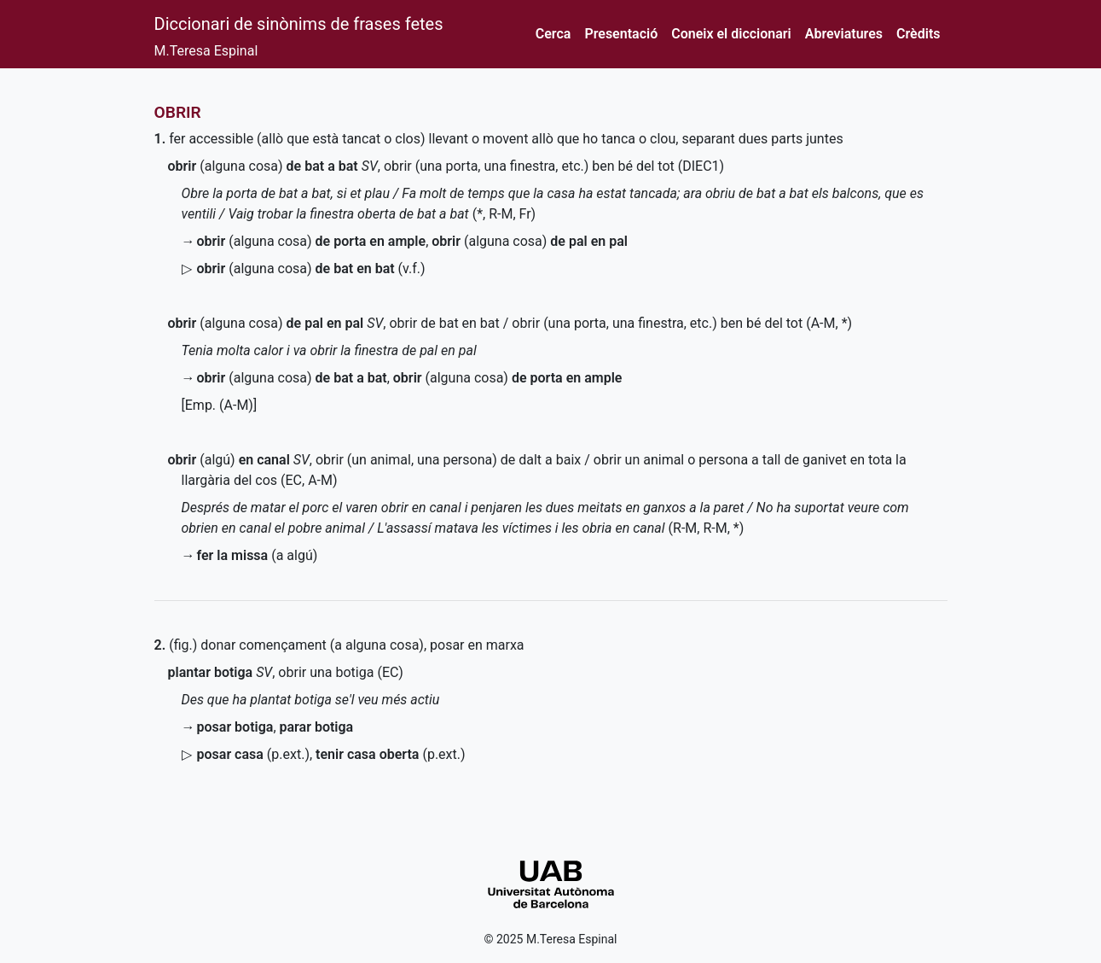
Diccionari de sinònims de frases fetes (298, 24)
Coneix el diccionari (731, 34)
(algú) (229, 460)
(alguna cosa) (263, 166)
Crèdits (918, 34)
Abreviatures (844, 34)
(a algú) (257, 555)
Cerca (553, 34)
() (253, 754)
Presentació (621, 34)
